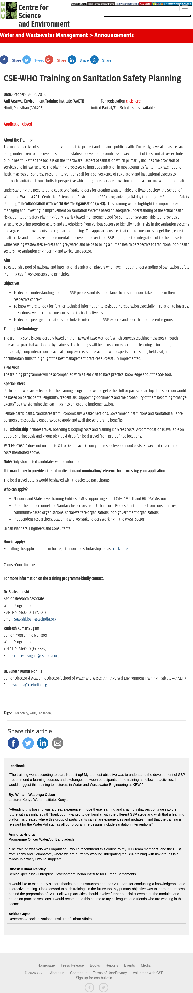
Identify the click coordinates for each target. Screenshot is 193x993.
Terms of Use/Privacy (110, 973)
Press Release (72, 965)
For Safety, (22, 713)
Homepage (46, 965)
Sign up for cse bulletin (94, 978)
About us (57, 973)
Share (10, 60)
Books (95, 965)
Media (146, 965)
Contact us (78, 973)
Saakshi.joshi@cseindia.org (35, 619)
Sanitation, (45, 713)
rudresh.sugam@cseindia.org (37, 655)
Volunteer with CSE (148, 973)
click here (120, 548)
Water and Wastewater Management (44, 36)
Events (129, 965)
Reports (112, 965)
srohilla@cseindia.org (30, 685)
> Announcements (111, 36)
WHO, (34, 713)
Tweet (33, 60)
